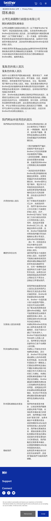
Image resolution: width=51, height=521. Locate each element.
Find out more (28, 514)
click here (24, 505)
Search (40, 3)
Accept (43, 514)
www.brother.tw (23, 48)
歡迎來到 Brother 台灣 (11, 9)
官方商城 (36, 3)
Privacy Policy (27, 9)
